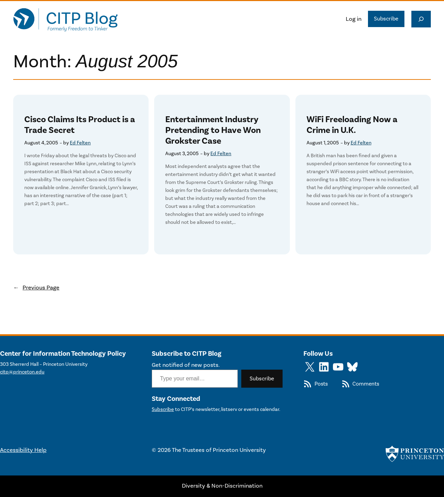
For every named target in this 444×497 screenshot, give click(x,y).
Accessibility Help (23, 450)
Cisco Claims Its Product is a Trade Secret (79, 124)
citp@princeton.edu (22, 372)
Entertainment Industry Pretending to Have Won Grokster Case (213, 130)
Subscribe (386, 18)
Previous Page (36, 287)
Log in (353, 19)
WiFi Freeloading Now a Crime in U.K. (352, 124)
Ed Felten (80, 143)
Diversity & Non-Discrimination (222, 486)
